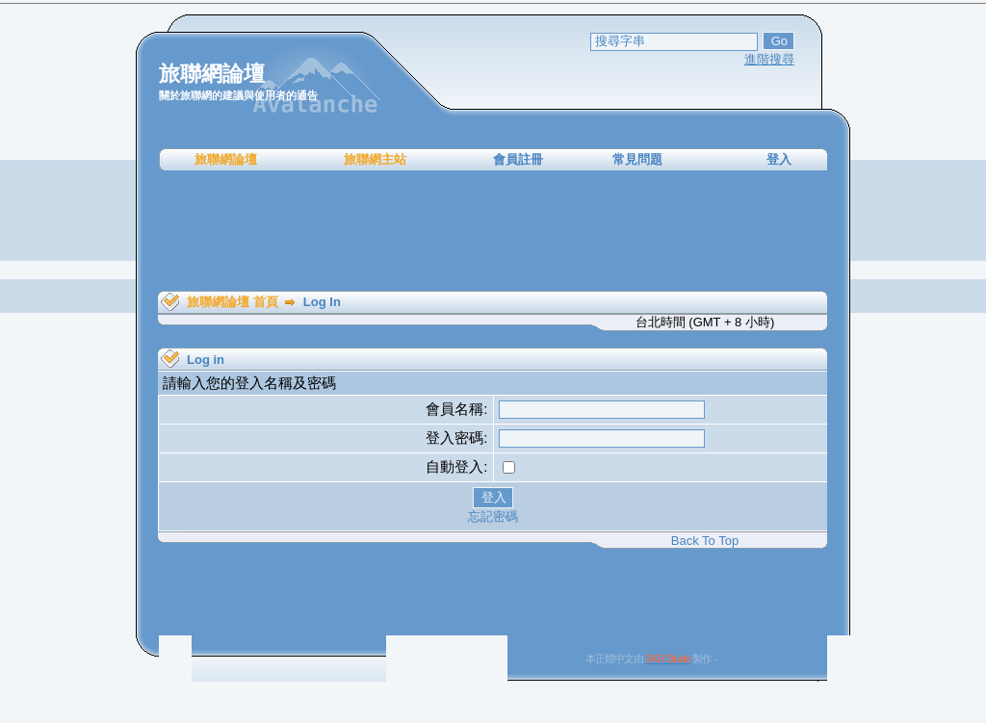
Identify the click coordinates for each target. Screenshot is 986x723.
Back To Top (705, 540)
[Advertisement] (493, 231)
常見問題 (637, 159)
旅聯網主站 (375, 159)
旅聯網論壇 (226, 159)
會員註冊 (518, 159)
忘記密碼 (493, 516)
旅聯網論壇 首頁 (232, 302)
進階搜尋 (769, 59)
